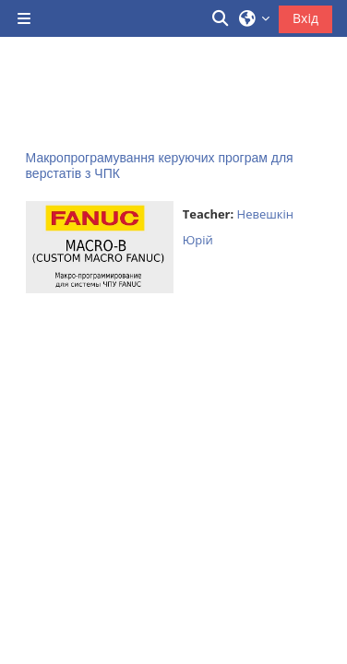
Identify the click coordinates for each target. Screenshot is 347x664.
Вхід (305, 18)
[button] (221, 18)
